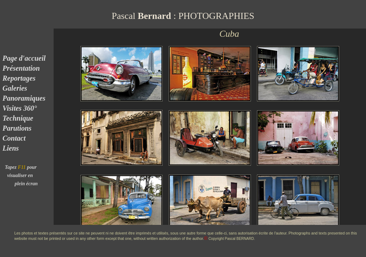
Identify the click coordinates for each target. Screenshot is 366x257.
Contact (13, 138)
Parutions (16, 128)
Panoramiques (23, 98)
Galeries (15, 88)
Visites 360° (19, 108)
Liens (10, 148)
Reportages (18, 78)
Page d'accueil (23, 58)
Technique (18, 118)
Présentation (20, 68)
